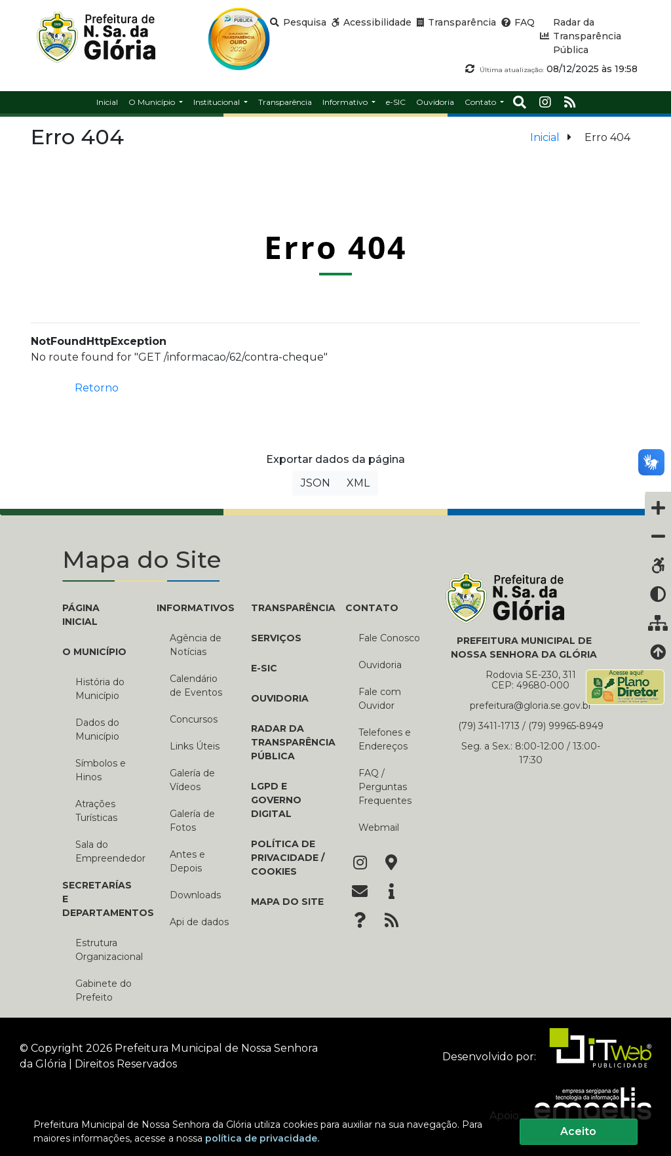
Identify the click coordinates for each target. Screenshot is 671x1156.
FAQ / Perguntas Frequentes (385, 787)
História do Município (100, 689)
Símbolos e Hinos (100, 770)
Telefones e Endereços (384, 739)
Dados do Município (97, 729)
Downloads (195, 895)
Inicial (545, 137)
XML (358, 483)
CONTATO (371, 608)
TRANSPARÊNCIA (288, 608)
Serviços (276, 638)
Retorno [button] (97, 388)
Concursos (194, 719)
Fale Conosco (389, 638)
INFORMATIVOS (194, 608)
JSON (315, 483)
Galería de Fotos (192, 820)
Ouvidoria (280, 698)
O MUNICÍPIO (94, 652)
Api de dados (199, 922)
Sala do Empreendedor (106, 851)
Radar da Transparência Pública (288, 742)
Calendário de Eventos (196, 685)
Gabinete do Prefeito (103, 990)
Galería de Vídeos (192, 780)
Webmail (378, 827)
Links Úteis (195, 746)
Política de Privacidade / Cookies (287, 857)
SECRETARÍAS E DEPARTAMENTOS (99, 899)
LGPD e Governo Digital (276, 800)
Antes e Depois (187, 861)
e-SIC (264, 668)
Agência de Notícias (195, 645)
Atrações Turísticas (96, 811)
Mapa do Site (287, 901)
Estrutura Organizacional (106, 950)
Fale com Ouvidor (379, 698)
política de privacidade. (262, 1138)
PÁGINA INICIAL (81, 615)
